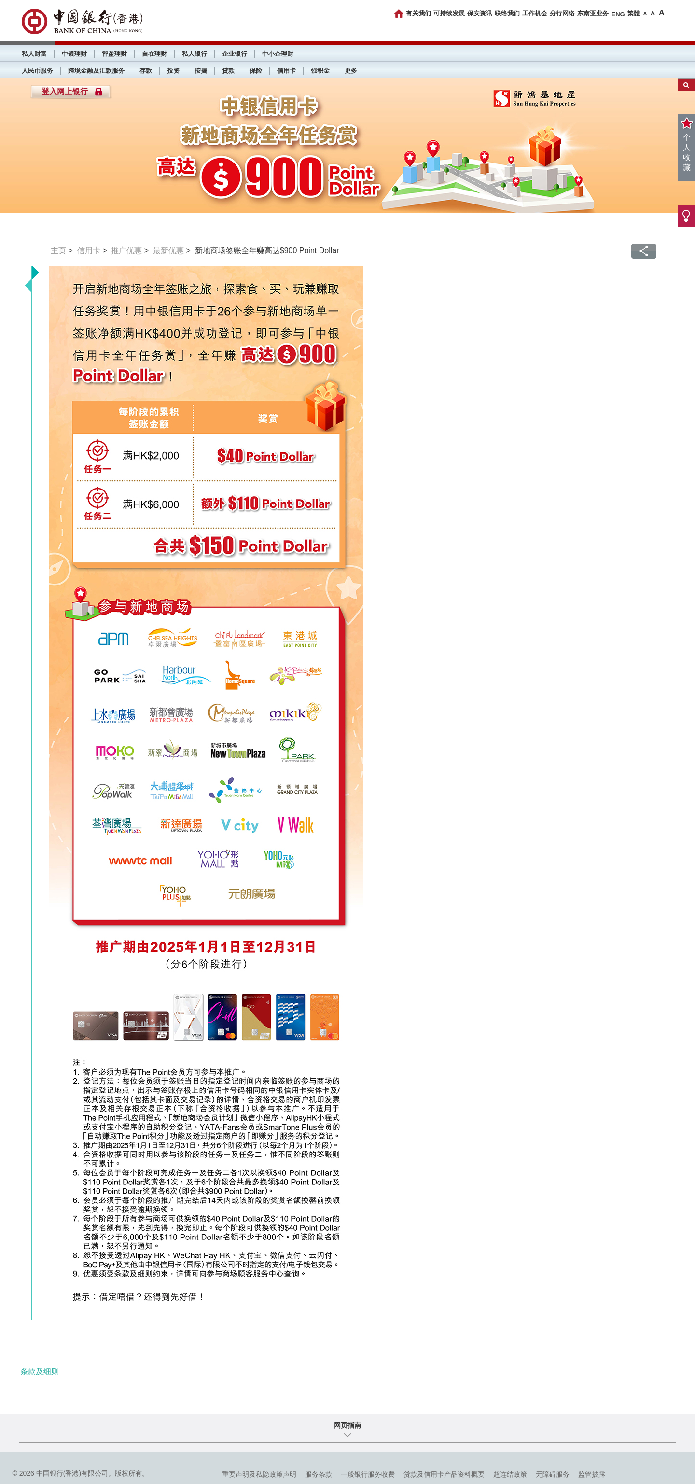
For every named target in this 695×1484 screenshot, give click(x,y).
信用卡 (286, 70)
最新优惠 (168, 250)
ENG (618, 14)
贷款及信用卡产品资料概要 (444, 1474)
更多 (351, 70)
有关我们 (418, 13)
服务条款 (318, 1474)
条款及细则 (39, 1371)
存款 (145, 70)
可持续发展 (449, 13)
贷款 (228, 70)
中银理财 (74, 53)
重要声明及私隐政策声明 (259, 1474)
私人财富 (34, 53)
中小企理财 (277, 53)
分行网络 (562, 13)
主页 (58, 250)
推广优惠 (126, 250)
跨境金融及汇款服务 (96, 70)
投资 (173, 70)
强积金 (320, 70)
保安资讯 (479, 13)
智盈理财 (114, 53)
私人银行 (194, 53)
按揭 (201, 70)
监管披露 (591, 1474)
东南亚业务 (593, 13)
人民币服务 (37, 70)
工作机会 (534, 13)
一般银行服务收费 (368, 1474)
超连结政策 (510, 1474)
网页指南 (347, 1425)
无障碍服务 (553, 1474)
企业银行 (234, 53)
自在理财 (154, 53)
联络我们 (507, 13)
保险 (256, 70)
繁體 (633, 13)
